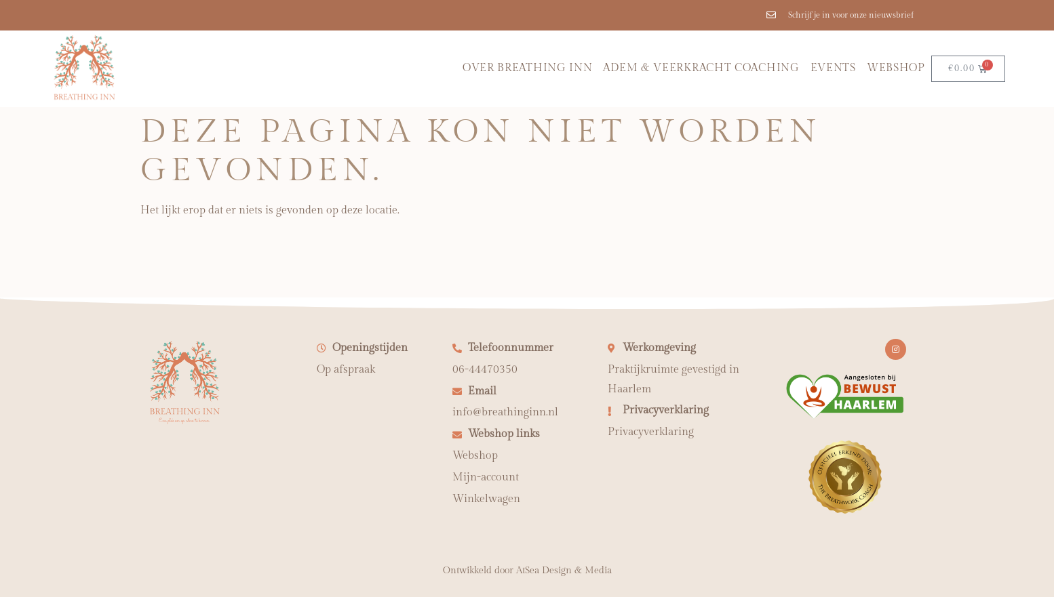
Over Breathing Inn (528, 68)
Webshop (896, 68)
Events (833, 68)
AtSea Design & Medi (561, 570)
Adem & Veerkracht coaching (701, 68)
